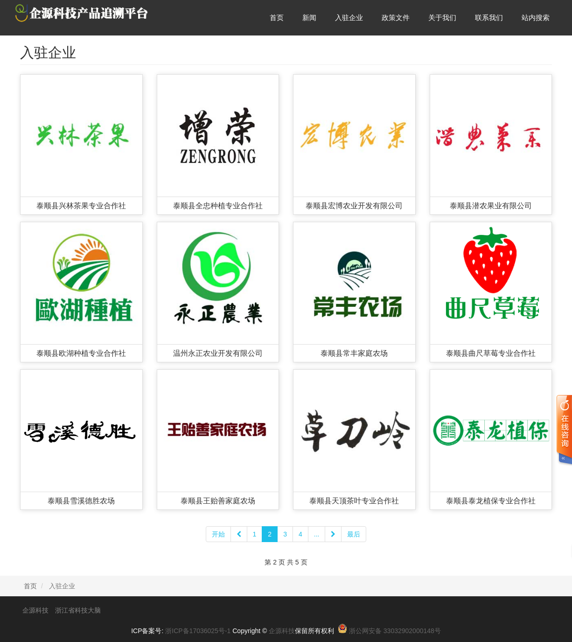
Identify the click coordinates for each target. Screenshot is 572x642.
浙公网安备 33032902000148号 (395, 631)
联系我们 (489, 17)
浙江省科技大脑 (78, 610)
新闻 (309, 17)
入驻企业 (349, 17)
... (317, 534)
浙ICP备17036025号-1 (197, 631)
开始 (218, 534)
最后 (353, 534)
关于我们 (442, 17)
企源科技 (35, 610)
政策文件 (396, 17)
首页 (277, 17)
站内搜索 (536, 17)
